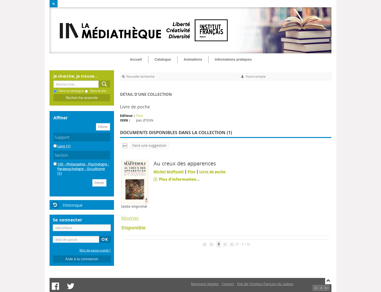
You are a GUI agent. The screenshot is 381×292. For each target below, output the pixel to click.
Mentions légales (205, 284)
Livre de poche (212, 171)
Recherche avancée (82, 97)
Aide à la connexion (81, 258)
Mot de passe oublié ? (95, 250)
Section (61, 155)
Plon (139, 115)
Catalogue (163, 59)
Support (62, 137)
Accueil (136, 59)
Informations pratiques (233, 59)
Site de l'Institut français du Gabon (265, 284)
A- (316, 287)
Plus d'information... (179, 179)
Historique (73, 205)
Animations (193, 59)
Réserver (130, 218)
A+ (327, 287)
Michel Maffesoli (169, 171)
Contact (228, 284)
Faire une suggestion (149, 145)
